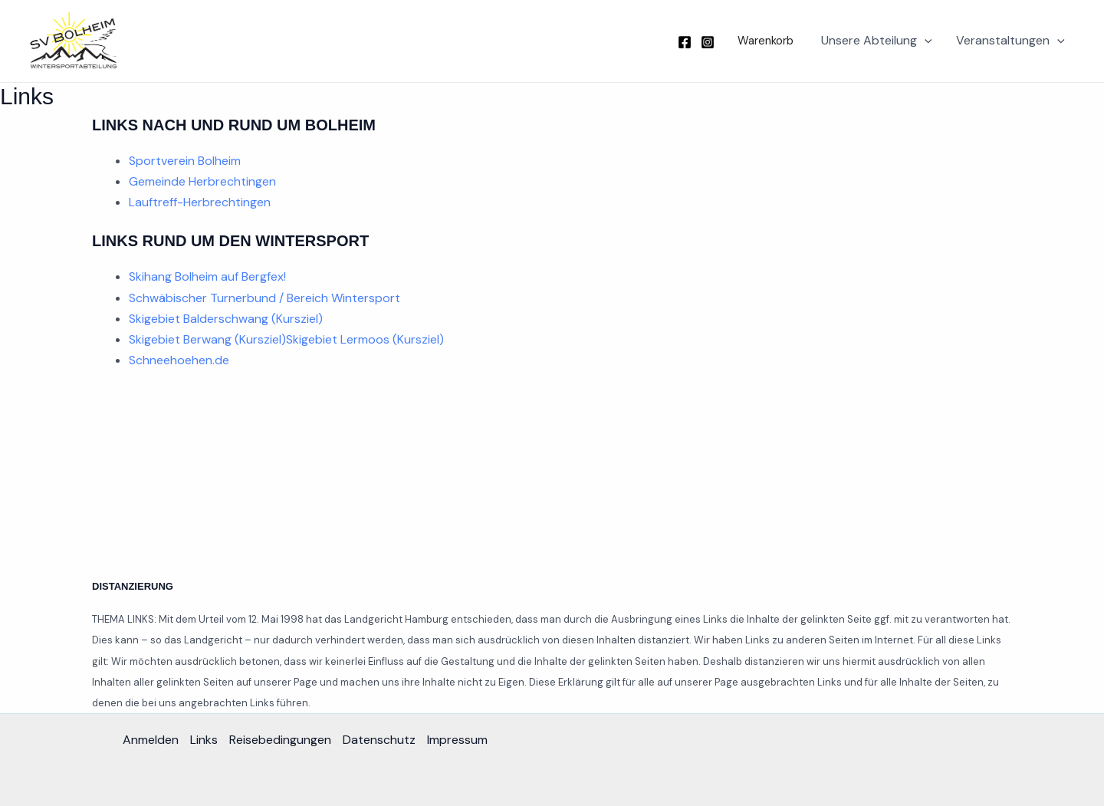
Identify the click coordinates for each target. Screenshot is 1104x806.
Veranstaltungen (1010, 40)
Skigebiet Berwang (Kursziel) (207, 339)
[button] (762, 41)
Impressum (457, 740)
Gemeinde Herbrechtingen (202, 181)
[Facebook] (685, 42)
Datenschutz (379, 740)
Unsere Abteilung (876, 40)
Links (204, 740)
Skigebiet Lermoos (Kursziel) (365, 339)
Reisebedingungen (280, 740)
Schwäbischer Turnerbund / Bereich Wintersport (264, 298)
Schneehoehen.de (179, 360)
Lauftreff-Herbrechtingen (200, 202)
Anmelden (151, 740)
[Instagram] (708, 42)
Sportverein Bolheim (185, 161)
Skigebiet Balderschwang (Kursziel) (226, 319)
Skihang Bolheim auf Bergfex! (207, 276)
